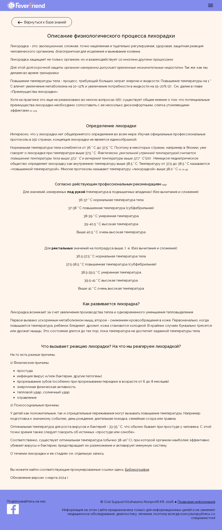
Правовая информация (196, 502)
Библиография (137, 470)
